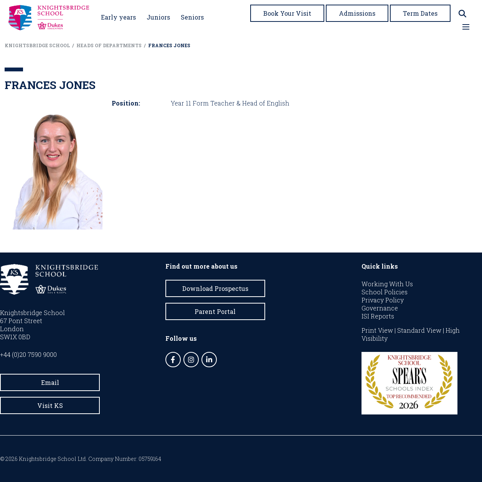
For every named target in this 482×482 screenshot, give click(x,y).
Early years (118, 17)
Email (50, 382)
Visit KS (50, 405)
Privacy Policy (383, 300)
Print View (377, 330)
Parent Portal (215, 311)
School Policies (385, 292)
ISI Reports (378, 316)
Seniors (192, 17)
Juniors (158, 17)
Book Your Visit (287, 13)
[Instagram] (191, 359)
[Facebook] (173, 359)
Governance (380, 308)
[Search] (462, 13)
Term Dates (420, 13)
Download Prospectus (215, 288)
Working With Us (387, 284)
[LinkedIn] (209, 359)
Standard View (419, 330)
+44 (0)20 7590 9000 (28, 354)
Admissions (357, 13)
